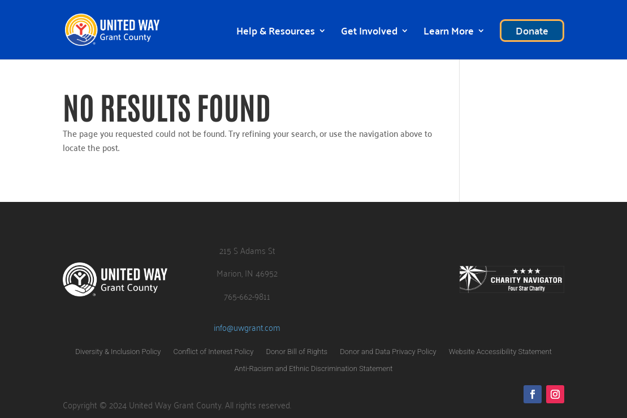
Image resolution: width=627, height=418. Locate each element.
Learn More (448, 33)
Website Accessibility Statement (500, 352)
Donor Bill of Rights (297, 352)
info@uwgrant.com (247, 327)
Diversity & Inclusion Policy (118, 352)
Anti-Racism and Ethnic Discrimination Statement (314, 369)
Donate (532, 30)
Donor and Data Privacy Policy (388, 352)
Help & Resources (275, 33)
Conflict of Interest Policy (213, 352)
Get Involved (369, 33)
